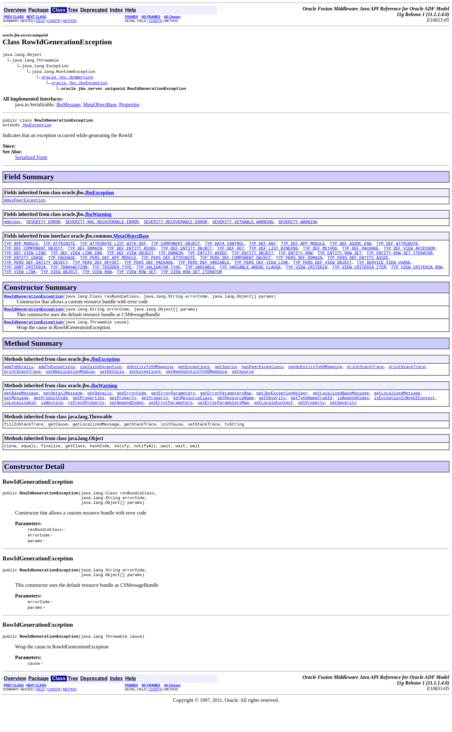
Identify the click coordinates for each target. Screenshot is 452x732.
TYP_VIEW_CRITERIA (306, 277)
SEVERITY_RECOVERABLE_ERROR (175, 226)
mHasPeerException (25, 203)
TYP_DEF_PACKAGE (360, 254)
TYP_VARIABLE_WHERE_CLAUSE (250, 277)
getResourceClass (192, 415)
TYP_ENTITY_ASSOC (207, 260)
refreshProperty (86, 421)
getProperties (88, 415)
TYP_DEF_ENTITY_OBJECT (186, 254)
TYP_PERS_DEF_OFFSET (96, 271)
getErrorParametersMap (225, 410)
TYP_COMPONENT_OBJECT (175, 249)
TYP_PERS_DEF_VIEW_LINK (261, 271)
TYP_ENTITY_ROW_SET (340, 260)
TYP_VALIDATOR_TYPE (158, 277)
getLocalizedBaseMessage (341, 410)
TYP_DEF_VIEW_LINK (25, 260)
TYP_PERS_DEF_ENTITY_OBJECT (36, 271)
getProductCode (51, 415)
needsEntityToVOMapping (315, 381)
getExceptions (194, 381)
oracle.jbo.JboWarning (67, 78)
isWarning (52, 421)
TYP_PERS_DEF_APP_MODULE (108, 266)
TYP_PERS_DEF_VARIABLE (203, 271)
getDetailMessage (63, 410)
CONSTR (53, 21)
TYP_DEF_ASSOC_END (351, 249)
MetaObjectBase (100, 105)
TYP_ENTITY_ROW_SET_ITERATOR (400, 260)
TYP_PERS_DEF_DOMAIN (299, 266)
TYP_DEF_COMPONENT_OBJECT (33, 254)
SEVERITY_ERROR (43, 226)
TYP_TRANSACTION (69, 277)
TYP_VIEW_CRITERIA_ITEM (359, 277)
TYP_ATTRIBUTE (59, 249)
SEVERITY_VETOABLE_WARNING (242, 226)
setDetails (112, 387)
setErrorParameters (170, 421)
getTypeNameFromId (311, 415)
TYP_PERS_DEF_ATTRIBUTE (168, 266)
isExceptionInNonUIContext (404, 415)
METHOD (70, 21)
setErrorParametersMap (223, 421)
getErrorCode (131, 410)
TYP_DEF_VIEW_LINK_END (76, 260)
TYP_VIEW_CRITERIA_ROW (417, 277)
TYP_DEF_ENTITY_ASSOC (131, 254)
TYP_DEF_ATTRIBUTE (397, 249)
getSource (226, 381)
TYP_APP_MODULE (21, 249)
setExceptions (145, 387)
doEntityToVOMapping (149, 381)
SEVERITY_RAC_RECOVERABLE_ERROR (102, 226)
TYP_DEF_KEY (230, 254)
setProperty (311, 421)
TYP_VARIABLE (200, 277)
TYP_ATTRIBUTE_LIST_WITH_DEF (113, 249)
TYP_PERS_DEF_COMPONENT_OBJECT (235, 266)
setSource (243, 387)
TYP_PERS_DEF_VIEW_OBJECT (322, 271)
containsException (101, 381)
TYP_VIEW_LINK (20, 283)
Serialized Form (31, 160)
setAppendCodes (126, 421)
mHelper (12, 226)
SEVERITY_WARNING (298, 226)
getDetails (99, 410)
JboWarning (98, 218)
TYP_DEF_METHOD (320, 254)
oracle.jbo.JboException (79, 83)
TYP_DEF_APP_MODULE (303, 249)
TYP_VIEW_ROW (97, 283)
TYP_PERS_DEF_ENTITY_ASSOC (358, 266)
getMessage (16, 415)
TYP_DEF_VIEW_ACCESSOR (409, 254)
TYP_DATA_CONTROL (224, 249)
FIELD (40, 21)
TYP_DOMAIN (170, 260)
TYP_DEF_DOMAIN (85, 254)
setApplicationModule (70, 387)
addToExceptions (56, 381)
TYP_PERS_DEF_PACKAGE (148, 271)
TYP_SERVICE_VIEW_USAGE (384, 271)
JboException (36, 127)
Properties (129, 105)
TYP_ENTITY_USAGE (23, 266)
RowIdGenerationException (33, 308)
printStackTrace (365, 381)
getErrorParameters (173, 410)
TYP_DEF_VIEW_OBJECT (130, 260)
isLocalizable (20, 421)
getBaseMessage (21, 410)
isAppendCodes (353, 415)
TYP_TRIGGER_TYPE (112, 277)
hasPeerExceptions (262, 381)
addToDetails (19, 381)
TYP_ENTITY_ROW (295, 260)
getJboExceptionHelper (282, 410)
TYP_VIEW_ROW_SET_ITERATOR (191, 283)
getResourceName (235, 415)
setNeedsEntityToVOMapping (196, 387)
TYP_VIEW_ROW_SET (136, 283)
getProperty (122, 415)
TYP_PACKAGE (61, 266)
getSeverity (272, 415)
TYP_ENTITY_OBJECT (253, 260)
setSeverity (343, 421)
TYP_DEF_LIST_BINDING (273, 254)
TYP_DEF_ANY (262, 249)
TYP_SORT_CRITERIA (25, 277)
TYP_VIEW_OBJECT (59, 283)
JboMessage (68, 105)
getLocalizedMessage (397, 410)
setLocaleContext (273, 421)
